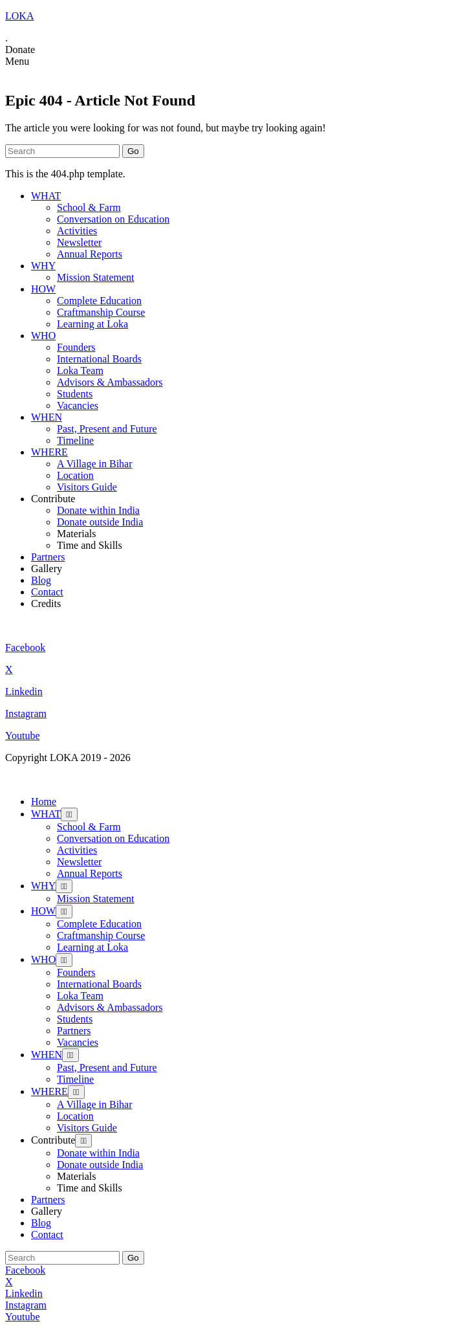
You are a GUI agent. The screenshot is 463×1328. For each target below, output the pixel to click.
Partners (48, 556)
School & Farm (89, 207)
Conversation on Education (113, 219)
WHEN (46, 417)
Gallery (46, 568)
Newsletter (79, 242)
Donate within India (98, 510)
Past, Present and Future (107, 428)
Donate (20, 49)
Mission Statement (96, 277)
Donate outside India (100, 521)
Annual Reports (89, 254)
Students (74, 393)
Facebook (25, 647)
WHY (43, 265)
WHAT (46, 195)
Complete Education (99, 300)
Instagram (26, 713)
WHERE (49, 452)
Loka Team (80, 370)
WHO (43, 335)
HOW (43, 288)
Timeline (75, 440)
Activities (77, 230)
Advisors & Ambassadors (110, 382)
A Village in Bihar (95, 463)
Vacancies (77, 405)
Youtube (22, 735)
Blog (41, 580)
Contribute (53, 498)
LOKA (19, 15)
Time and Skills (89, 545)
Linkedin (24, 691)
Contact (47, 591)
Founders (76, 347)
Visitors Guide (87, 486)
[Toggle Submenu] (69, 814)
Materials (76, 533)
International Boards (99, 358)
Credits (46, 603)
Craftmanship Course (101, 312)
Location (75, 475)
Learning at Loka (92, 323)
